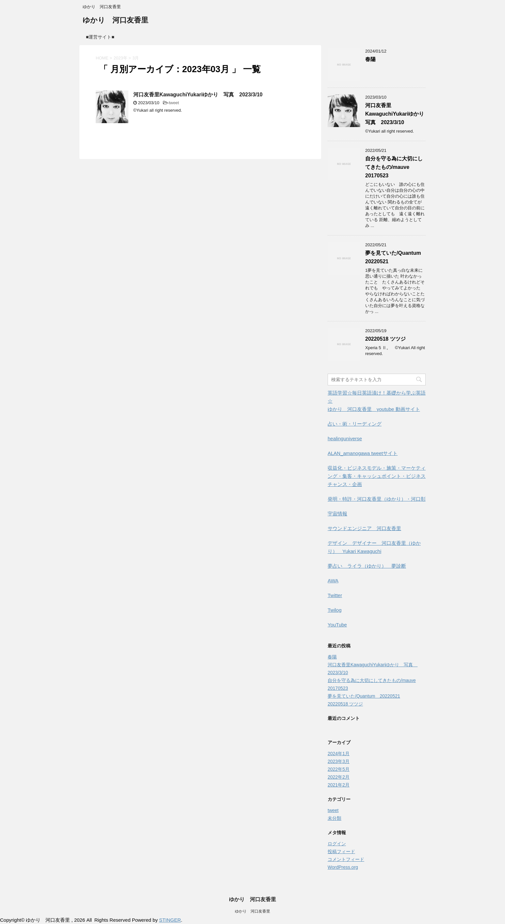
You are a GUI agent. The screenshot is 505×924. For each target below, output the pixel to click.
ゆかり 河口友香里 (115, 20)
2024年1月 (339, 753)
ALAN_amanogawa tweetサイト (363, 453)
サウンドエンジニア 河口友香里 (364, 528)
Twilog (335, 610)
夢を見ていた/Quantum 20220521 (364, 696)
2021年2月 (339, 784)
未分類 (334, 818)
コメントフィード (346, 859)
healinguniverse (345, 438)
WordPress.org (343, 867)
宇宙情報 (337, 513)
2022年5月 (339, 769)
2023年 (120, 58)
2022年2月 (339, 777)
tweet (174, 102)
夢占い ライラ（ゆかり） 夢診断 (367, 566)
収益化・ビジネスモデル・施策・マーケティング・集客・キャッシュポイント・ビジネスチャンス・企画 (377, 476)
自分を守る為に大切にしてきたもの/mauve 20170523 (394, 167)
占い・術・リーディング (355, 424)
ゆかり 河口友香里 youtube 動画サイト (374, 409)
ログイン (337, 843)
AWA (333, 580)
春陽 (370, 59)
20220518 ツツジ (385, 339)
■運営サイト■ (100, 37)
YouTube (337, 624)
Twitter (335, 595)
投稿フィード (341, 851)
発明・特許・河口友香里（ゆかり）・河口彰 (377, 499)
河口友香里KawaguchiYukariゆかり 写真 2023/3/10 (198, 94)
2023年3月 (339, 761)
